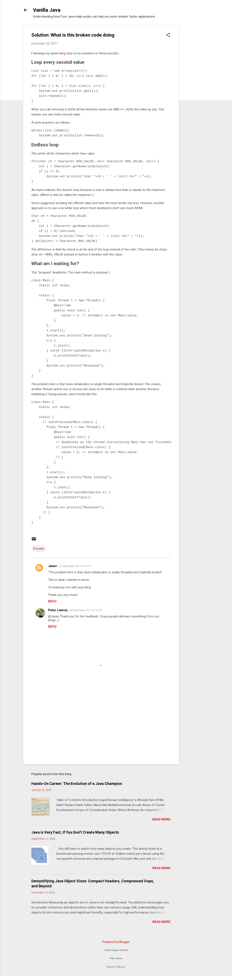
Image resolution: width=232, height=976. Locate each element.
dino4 (125, 950)
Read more (161, 819)
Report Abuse (116, 967)
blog (62, 53)
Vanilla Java (46, 10)
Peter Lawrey (58, 610)
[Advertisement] (195, 89)
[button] (168, 35)
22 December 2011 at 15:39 (85, 610)
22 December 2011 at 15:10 (75, 566)
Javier (52, 566)
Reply (52, 601)
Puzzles (38, 549)
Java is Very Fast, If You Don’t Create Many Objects (75, 832)
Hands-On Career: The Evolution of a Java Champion (76, 783)
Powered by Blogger (116, 942)
